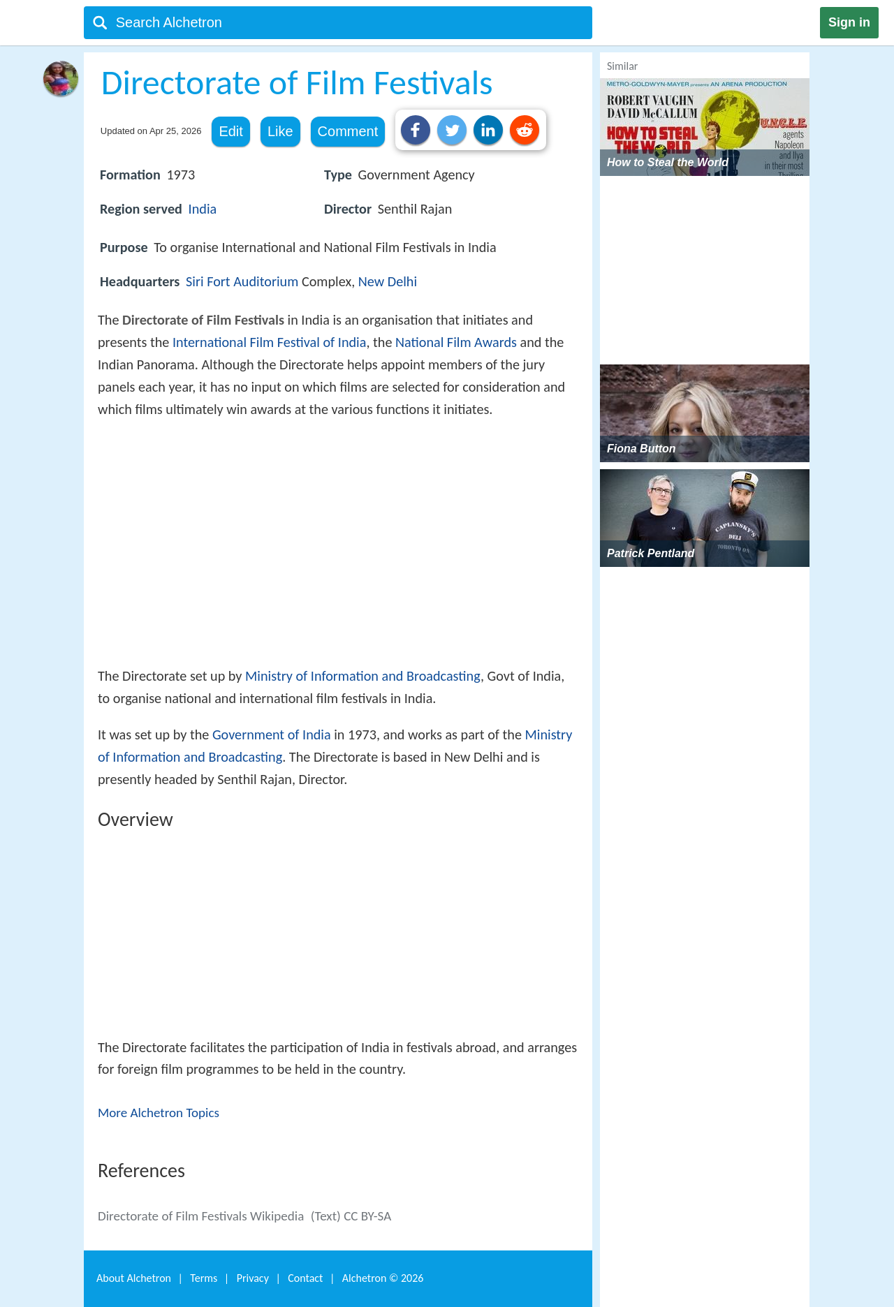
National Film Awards (456, 342)
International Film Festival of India (269, 342)
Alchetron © (383, 1278)
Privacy (253, 1278)
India (203, 208)
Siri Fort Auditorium (242, 281)
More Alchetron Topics (158, 1113)
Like (280, 131)
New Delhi (387, 281)
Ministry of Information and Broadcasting (363, 675)
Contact (305, 1278)
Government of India (271, 734)
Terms (203, 1278)
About (133, 1278)
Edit (230, 131)
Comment (348, 131)
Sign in (849, 22)
